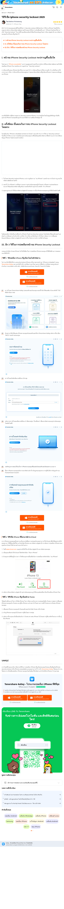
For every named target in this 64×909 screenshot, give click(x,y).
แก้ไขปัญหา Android (36, 821)
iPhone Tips (17, 24)
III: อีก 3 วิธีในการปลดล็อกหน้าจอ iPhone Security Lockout (25, 47)
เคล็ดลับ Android (52, 821)
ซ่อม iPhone (36, 827)
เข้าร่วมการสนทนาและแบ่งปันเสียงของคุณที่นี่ (22, 783)
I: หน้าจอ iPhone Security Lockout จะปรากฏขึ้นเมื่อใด (23, 40)
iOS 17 (26, 827)
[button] (31, 830)
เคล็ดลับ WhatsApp (26, 816)
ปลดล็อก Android (11, 816)
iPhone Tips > (11, 12)
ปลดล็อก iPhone (21, 821)
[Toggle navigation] (60, 7)
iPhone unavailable (15, 64)
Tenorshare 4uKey (7, 264)
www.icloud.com (11, 549)
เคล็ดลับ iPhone (41, 816)
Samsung (9, 821)
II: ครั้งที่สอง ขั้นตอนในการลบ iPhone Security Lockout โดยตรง (26, 44)
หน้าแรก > (4, 12)
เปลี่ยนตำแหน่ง (54, 816)
